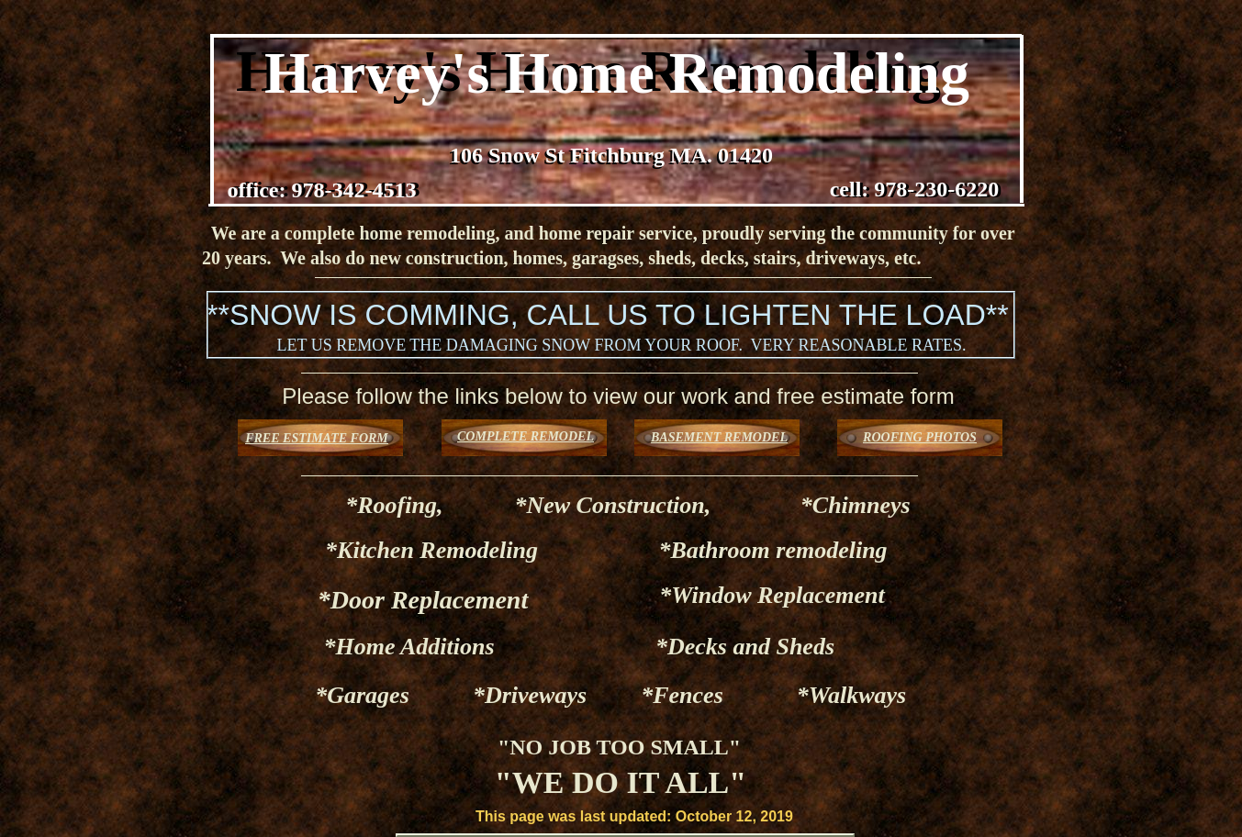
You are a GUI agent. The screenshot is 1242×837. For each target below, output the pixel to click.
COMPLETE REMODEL (525, 436)
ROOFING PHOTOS (920, 437)
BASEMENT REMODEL (719, 437)
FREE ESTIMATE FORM (316, 438)
